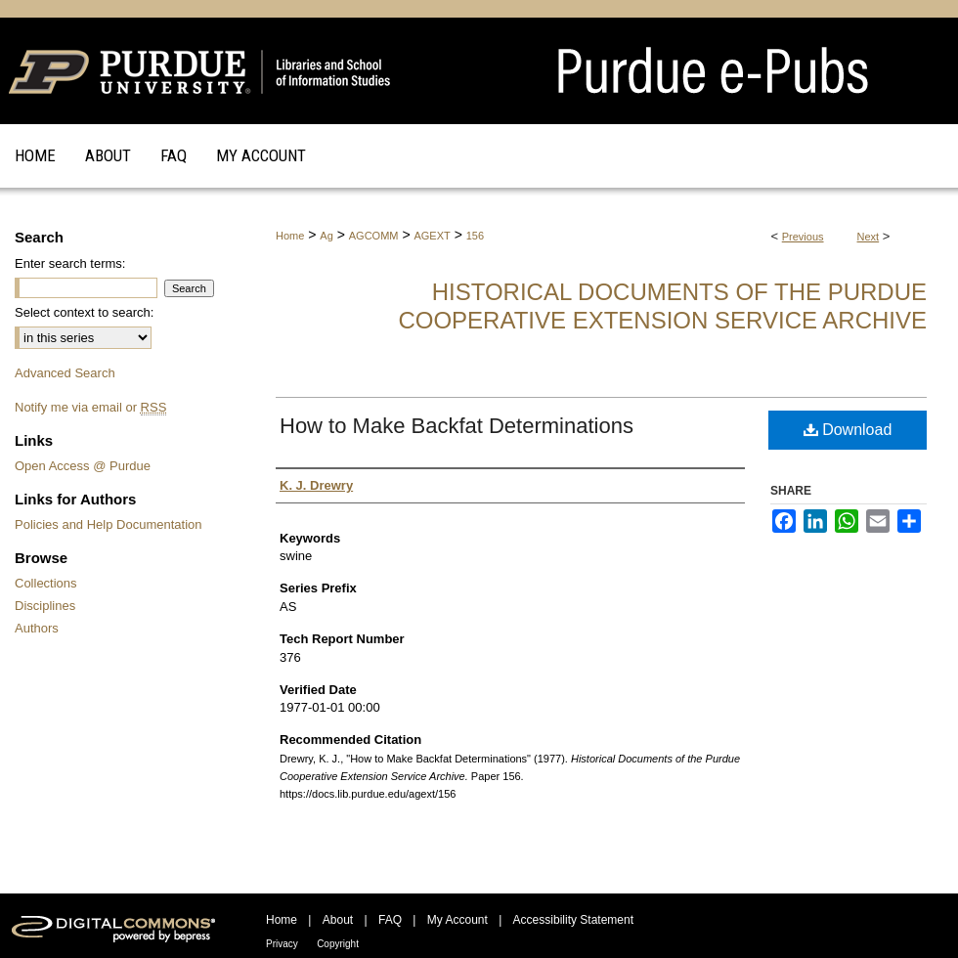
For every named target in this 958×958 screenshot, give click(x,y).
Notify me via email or (90, 407)
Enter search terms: (70, 263)
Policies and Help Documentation (108, 524)
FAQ (390, 920)
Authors (37, 628)
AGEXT (432, 235)
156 (475, 235)
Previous (803, 236)
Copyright (338, 943)
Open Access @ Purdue (83, 465)
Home (290, 235)
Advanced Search (65, 373)
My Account (457, 920)
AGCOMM (374, 235)
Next (868, 236)
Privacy (282, 943)
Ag (326, 235)
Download (848, 429)
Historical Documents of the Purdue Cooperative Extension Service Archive (662, 306)
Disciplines (45, 605)
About (338, 920)
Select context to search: (84, 312)
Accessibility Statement (573, 920)
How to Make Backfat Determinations (456, 426)
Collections (46, 583)
